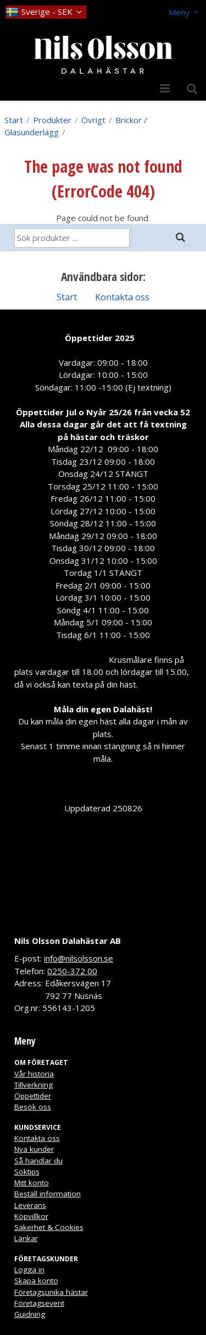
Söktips (27, 1172)
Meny (179, 12)
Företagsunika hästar (51, 1292)
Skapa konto (36, 1280)
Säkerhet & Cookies (48, 1227)
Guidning (29, 1314)
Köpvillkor (31, 1216)
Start (13, 119)
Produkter (52, 119)
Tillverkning (33, 1085)
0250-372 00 (72, 970)
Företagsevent (39, 1303)
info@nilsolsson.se (78, 958)
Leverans (30, 1205)
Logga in (29, 1269)
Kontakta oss (122, 296)
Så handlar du (38, 1161)
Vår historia (34, 1074)
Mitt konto (31, 1183)
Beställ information (47, 1194)
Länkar (26, 1238)
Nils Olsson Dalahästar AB (67, 940)
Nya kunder (34, 1149)
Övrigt (93, 119)
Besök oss (32, 1107)
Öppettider (32, 1096)
